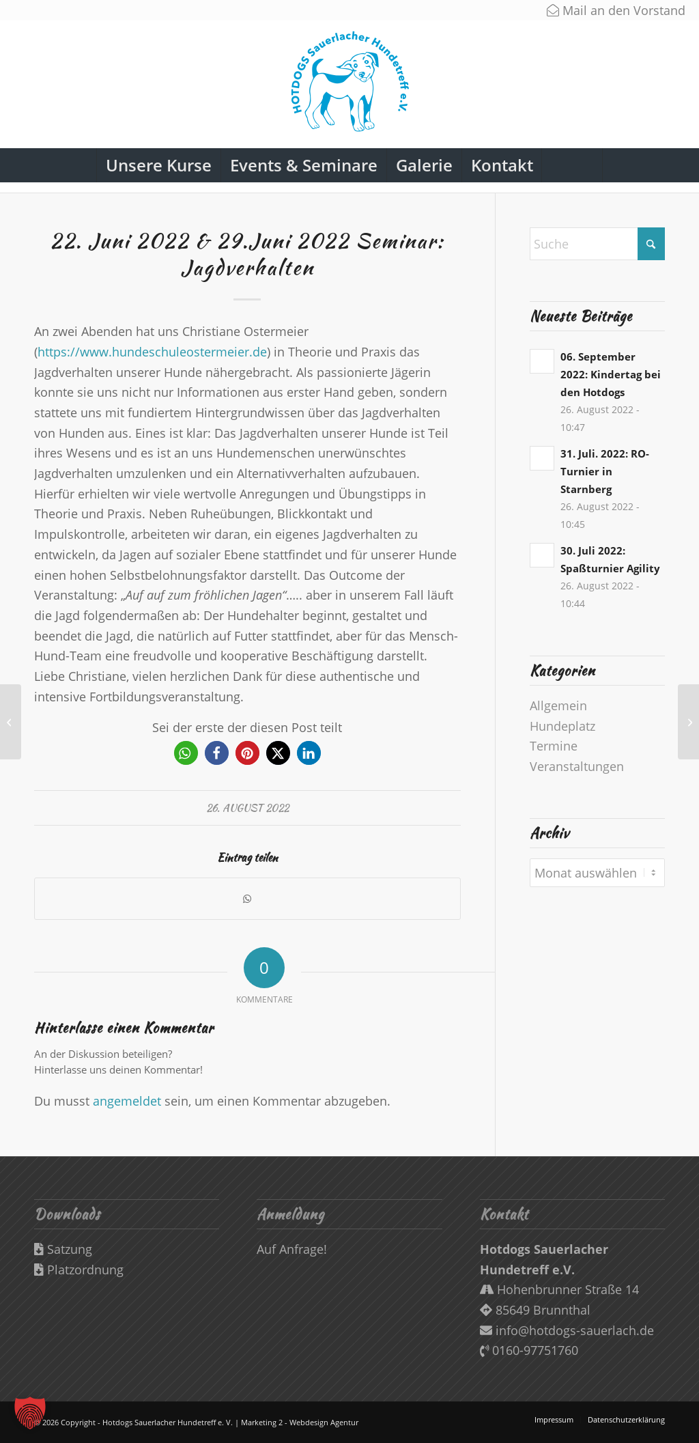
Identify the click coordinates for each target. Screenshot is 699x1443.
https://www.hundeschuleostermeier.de (152, 352)
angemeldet (127, 1101)
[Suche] (572, 165)
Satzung (63, 1249)
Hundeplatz (562, 726)
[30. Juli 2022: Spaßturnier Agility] (688, 721)
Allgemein (558, 705)
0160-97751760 (529, 1350)
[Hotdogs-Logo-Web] (349, 88)
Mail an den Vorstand (616, 10)
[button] (186, 753)
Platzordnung (79, 1269)
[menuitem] (158, 165)
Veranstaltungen (577, 766)
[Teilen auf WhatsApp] (247, 899)
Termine (553, 746)
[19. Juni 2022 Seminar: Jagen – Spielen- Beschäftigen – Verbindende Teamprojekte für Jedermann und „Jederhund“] (10, 721)
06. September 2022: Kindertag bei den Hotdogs (610, 374)
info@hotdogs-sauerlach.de (567, 1330)
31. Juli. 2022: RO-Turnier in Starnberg (604, 471)
